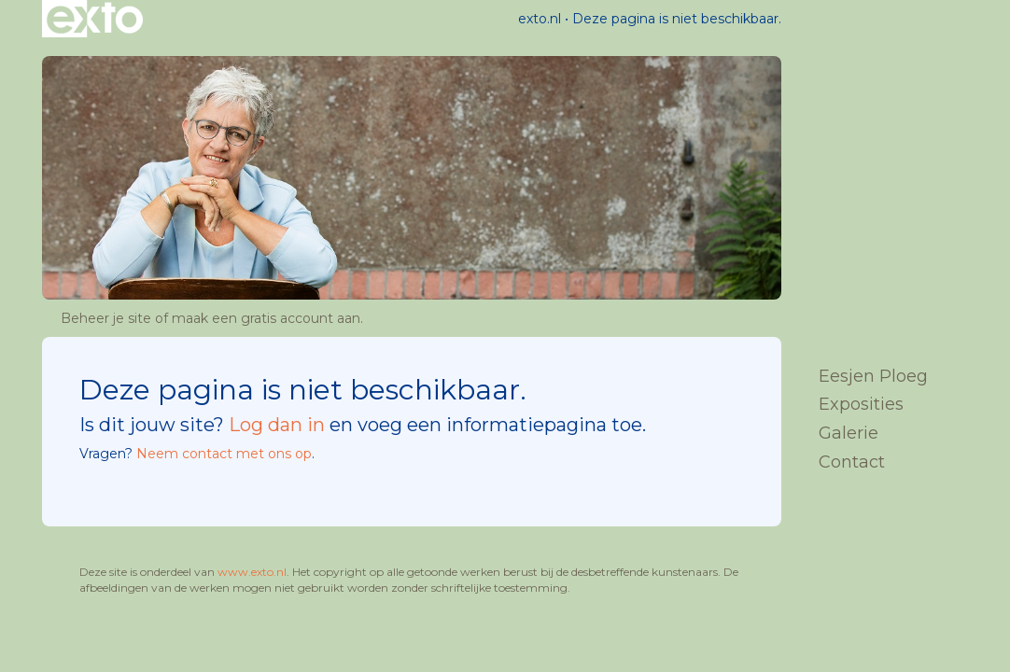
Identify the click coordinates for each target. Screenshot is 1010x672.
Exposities (861, 404)
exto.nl (539, 18)
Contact (852, 462)
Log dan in (277, 424)
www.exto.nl (252, 572)
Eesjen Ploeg (873, 376)
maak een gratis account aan (266, 318)
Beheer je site (106, 318)
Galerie (848, 433)
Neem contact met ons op (224, 453)
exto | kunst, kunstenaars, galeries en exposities (94, 18)
